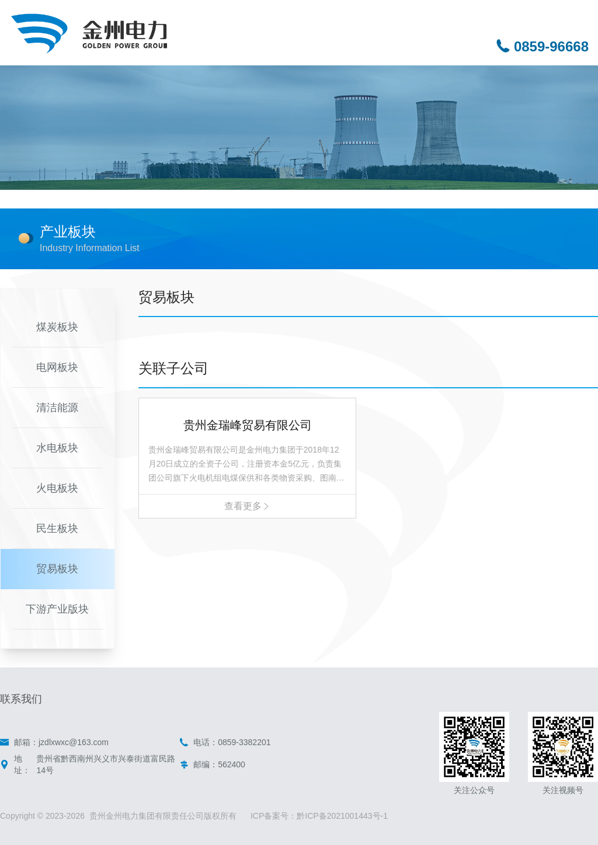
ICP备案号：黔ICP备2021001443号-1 (319, 815)
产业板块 (68, 231)
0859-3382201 (244, 742)
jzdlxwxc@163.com (74, 742)
